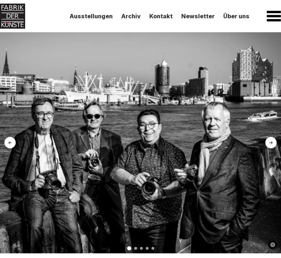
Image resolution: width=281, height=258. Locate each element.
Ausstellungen (91, 16)
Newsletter (198, 16)
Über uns (236, 16)
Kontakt (161, 16)
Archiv (131, 16)
